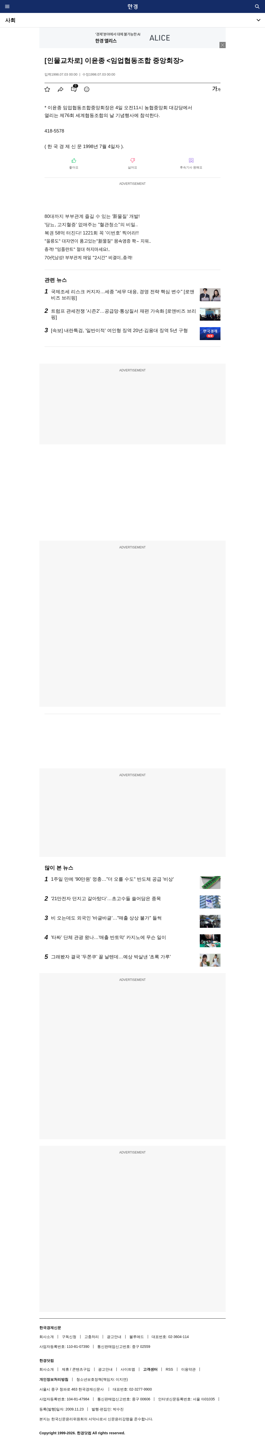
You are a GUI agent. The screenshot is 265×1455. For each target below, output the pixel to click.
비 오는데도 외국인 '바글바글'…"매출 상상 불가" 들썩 (106, 918)
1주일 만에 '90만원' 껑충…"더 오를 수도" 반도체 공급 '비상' (112, 879)
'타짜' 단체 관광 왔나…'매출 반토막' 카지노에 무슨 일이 (108, 937)
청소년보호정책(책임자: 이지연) (102, 1379)
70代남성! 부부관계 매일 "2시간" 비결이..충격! (88, 257)
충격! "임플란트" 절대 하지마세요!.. (77, 249)
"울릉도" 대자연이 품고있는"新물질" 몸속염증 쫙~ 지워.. (98, 241)
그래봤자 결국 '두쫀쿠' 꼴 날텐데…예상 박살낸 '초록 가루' (111, 956)
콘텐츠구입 (81, 1369)
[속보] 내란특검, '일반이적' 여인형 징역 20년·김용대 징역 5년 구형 (119, 330)
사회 (10, 20)
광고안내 (114, 1337)
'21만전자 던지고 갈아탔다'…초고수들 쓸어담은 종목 (106, 898)
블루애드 (136, 1337)
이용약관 (188, 1369)
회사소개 (46, 1337)
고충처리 (91, 1337)
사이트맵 (128, 1369)
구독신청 (69, 1337)
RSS (169, 1369)
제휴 (65, 1369)
